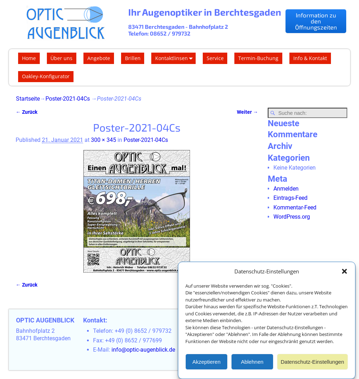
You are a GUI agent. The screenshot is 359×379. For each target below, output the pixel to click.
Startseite (28, 98)
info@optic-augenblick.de (143, 349)
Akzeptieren (206, 362)
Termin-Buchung (258, 58)
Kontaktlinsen (175, 58)
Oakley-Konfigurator (46, 76)
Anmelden (286, 188)
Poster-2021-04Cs (67, 98)
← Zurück (26, 112)
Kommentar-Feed (294, 207)
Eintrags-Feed (290, 197)
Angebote (98, 58)
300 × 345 (103, 140)
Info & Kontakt (310, 58)
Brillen (133, 58)
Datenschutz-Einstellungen (312, 362)
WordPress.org (291, 216)
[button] (344, 271)
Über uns (61, 58)
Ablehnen (252, 362)
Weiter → (247, 112)
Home (29, 58)
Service (215, 58)
